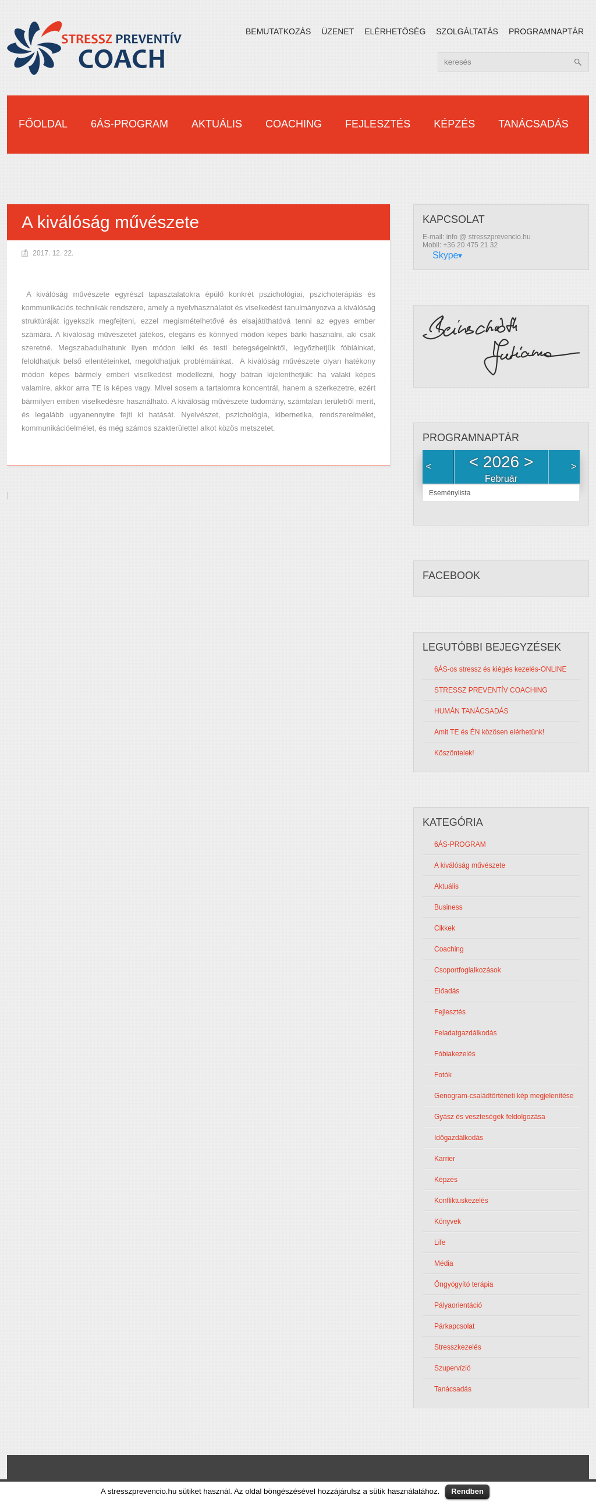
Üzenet (337, 31)
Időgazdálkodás (458, 1138)
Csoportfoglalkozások (467, 971)
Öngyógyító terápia (463, 1285)
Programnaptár (546, 31)
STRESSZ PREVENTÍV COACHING (491, 691)
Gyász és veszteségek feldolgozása (489, 1117)
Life (439, 1243)
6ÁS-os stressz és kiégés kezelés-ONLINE (500, 670)
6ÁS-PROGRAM (129, 124)
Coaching (293, 124)
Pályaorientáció (458, 1306)
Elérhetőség (394, 31)
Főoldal (43, 124)
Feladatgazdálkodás (465, 1033)
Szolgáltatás (467, 31)
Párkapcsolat (454, 1327)
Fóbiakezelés (455, 1054)
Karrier (444, 1159)
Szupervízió (452, 1369)
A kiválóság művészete (469, 866)
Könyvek (447, 1222)
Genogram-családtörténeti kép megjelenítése (503, 1096)
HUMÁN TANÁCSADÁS (471, 712)
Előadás (446, 992)
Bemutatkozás (278, 31)
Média (443, 1264)
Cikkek (444, 929)
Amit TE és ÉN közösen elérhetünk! (489, 733)
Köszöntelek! (454, 754)
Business (448, 908)
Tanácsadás (533, 124)
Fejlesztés (377, 124)
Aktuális (216, 124)
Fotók (443, 1075)
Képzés (454, 124)
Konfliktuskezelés (461, 1201)
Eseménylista (449, 493)
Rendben (467, 1491)
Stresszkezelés (457, 1348)
